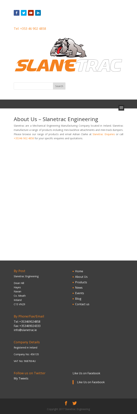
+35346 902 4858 (24, 138)
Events (79, 293)
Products (81, 282)
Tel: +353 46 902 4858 (30, 28)
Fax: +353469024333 (27, 326)
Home (79, 271)
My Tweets (21, 378)
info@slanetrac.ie (25, 330)
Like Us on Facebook (86, 373)
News (79, 288)
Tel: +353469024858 (27, 322)
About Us (81, 277)
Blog (78, 299)
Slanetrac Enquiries (104, 134)
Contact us (82, 304)
